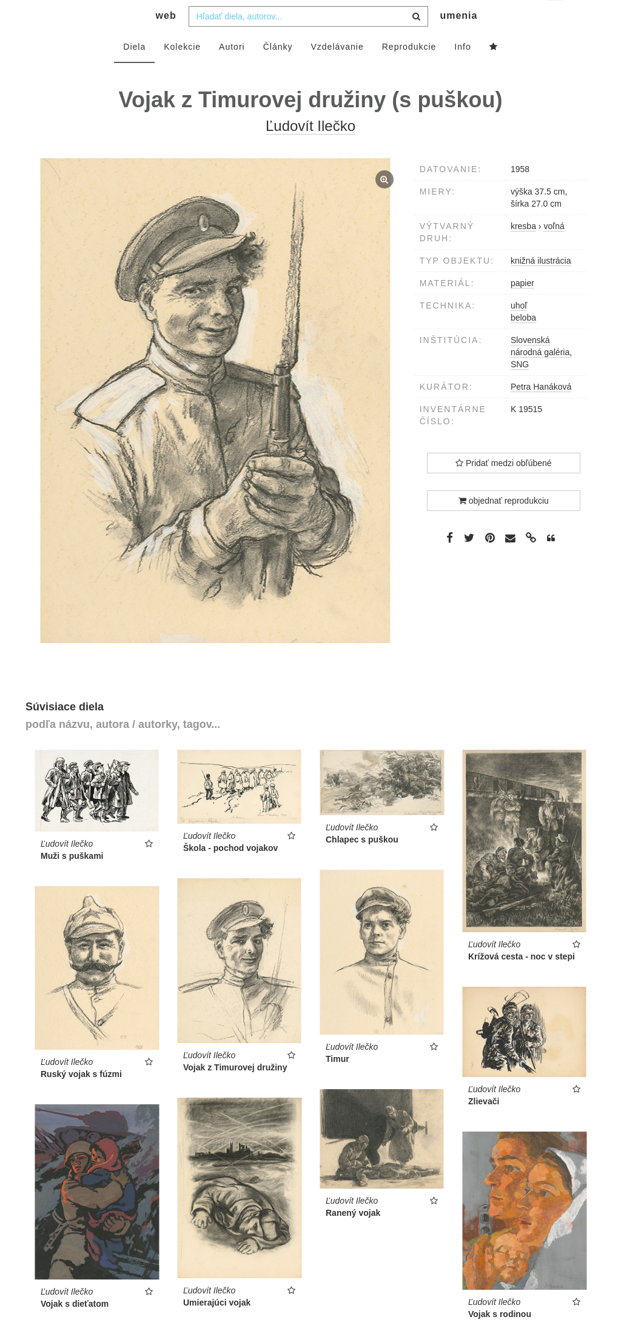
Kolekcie (182, 71)
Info (462, 71)
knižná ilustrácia (541, 285)
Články (278, 71)
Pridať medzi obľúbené (503, 487)
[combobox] (308, 40)
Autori (232, 71)
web (166, 40)
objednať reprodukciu (503, 525)
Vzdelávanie (336, 71)
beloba (523, 342)
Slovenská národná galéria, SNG (541, 376)
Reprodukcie (409, 71)
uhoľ (519, 330)
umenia (458, 40)
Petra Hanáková (541, 411)
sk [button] (556, 18)
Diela (134, 71)
